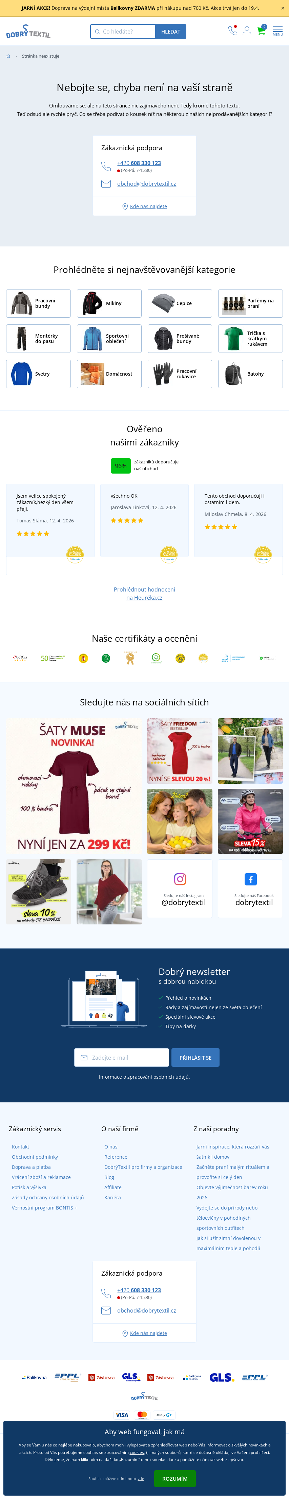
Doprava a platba (25, 1173)
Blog (103, 1183)
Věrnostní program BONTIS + (38, 1214)
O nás (104, 1153)
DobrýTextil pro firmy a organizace (137, 1173)
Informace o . (144, 1083)
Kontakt (14, 1153)
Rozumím (175, 1478)
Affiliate (107, 1193)
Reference (109, 1163)
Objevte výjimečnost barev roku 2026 (232, 1193)
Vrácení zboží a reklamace (35, 1183)
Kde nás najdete (144, 206)
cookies (137, 1452)
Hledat (170, 31)
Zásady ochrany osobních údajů (42, 1203)
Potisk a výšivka (23, 1193)
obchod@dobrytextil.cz (146, 183)
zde (141, 1478)
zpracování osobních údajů (158, 1083)
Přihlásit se (195, 1063)
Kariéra (106, 1203)
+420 (139, 163)
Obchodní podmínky (29, 1163)
